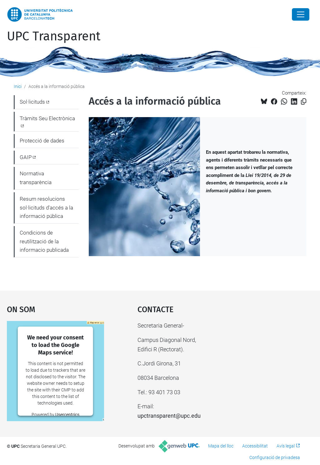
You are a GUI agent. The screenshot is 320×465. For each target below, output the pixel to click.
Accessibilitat (255, 445)
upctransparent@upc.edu (169, 415)
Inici (18, 86)
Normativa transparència (36, 177)
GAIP (26, 157)
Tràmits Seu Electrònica (47, 118)
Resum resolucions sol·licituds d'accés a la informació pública (46, 207)
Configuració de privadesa (274, 457)
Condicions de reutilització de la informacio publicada (44, 241)
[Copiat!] (303, 101)
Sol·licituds (32, 102)
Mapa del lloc (220, 445)
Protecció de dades (42, 140)
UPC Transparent (53, 36)
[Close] (300, 14)
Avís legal (286, 445)
